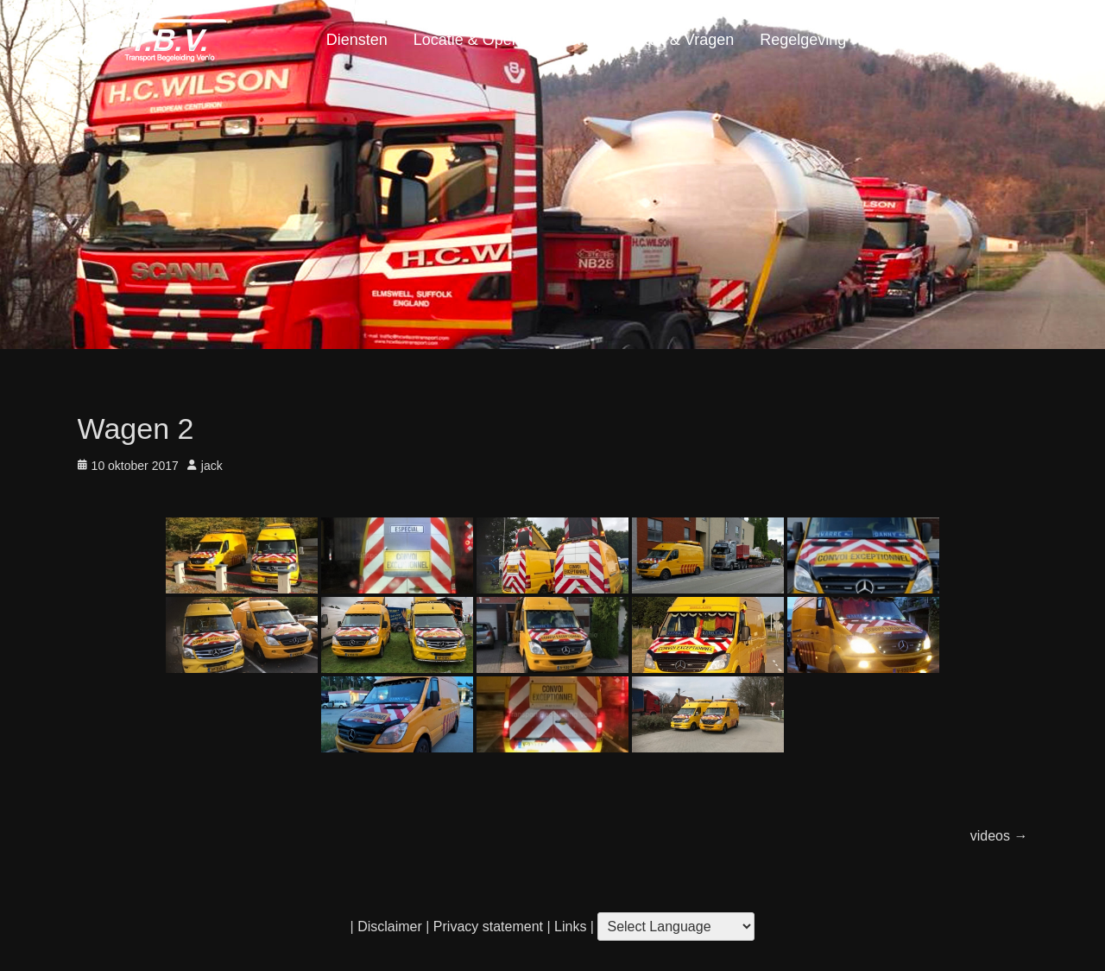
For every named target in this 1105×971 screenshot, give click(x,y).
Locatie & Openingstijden (500, 39)
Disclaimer (389, 926)
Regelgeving (803, 39)
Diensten (357, 39)
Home (993, 39)
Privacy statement (488, 926)
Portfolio (900, 39)
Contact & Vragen (673, 39)
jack (212, 466)
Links (569, 926)
